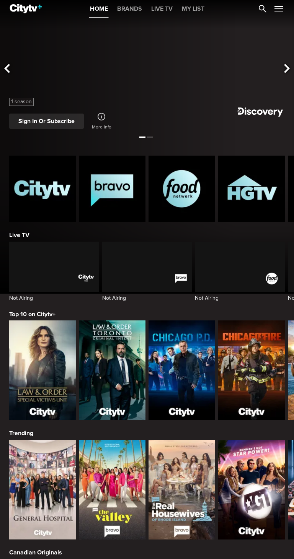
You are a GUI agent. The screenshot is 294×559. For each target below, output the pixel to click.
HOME (99, 9)
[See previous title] (7, 69)
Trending (21, 433)
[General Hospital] (42, 490)
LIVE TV (162, 9)
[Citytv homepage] (42, 189)
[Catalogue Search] (262, 9)
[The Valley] (112, 490)
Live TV (19, 235)
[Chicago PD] (182, 370)
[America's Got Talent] (251, 490)
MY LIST (193, 9)
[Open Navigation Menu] (279, 9)
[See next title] (287, 69)
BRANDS (129, 9)
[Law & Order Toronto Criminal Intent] (112, 370)
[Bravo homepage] (112, 189)
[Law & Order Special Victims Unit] (42, 370)
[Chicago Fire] (251, 370)
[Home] (25, 8)
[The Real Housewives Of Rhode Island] (182, 490)
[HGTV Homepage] (251, 189)
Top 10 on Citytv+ (32, 314)
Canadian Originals (35, 552)
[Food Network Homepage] (182, 189)
